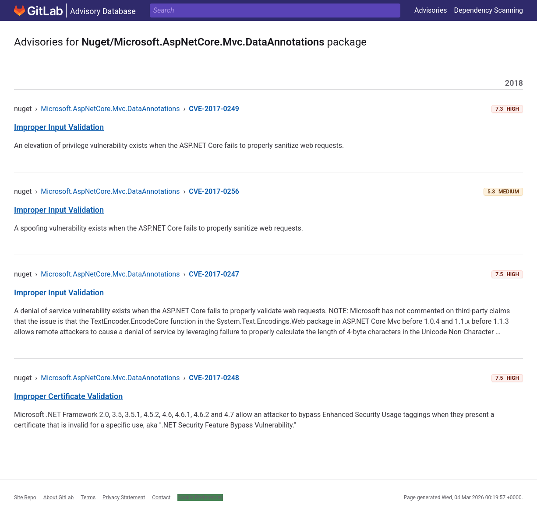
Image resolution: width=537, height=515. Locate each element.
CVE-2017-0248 (214, 378)
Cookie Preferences (200, 497)
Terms (88, 497)
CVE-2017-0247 (214, 274)
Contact (161, 497)
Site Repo (25, 497)
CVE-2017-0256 (214, 191)
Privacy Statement (123, 497)
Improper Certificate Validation (68, 396)
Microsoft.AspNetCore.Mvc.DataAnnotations (110, 109)
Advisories (430, 10)
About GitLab (58, 497)
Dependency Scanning (488, 10)
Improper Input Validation (59, 127)
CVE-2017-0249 (214, 109)
